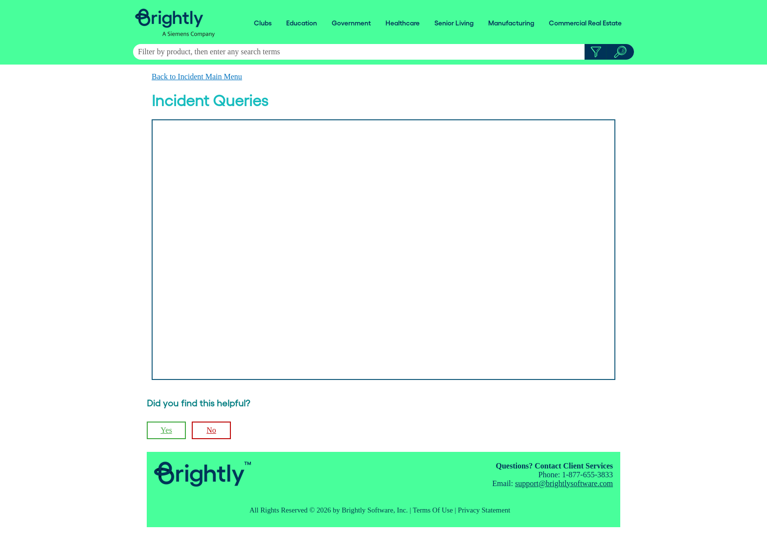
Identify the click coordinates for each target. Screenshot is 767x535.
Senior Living (454, 23)
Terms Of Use (433, 510)
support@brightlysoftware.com (564, 483)
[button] (596, 52)
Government (351, 23)
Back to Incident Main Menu (197, 76)
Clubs (262, 23)
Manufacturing (511, 23)
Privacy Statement (484, 510)
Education (301, 23)
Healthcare (402, 23)
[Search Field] (383, 52)
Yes (166, 430)
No (211, 430)
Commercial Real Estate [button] (585, 23)
